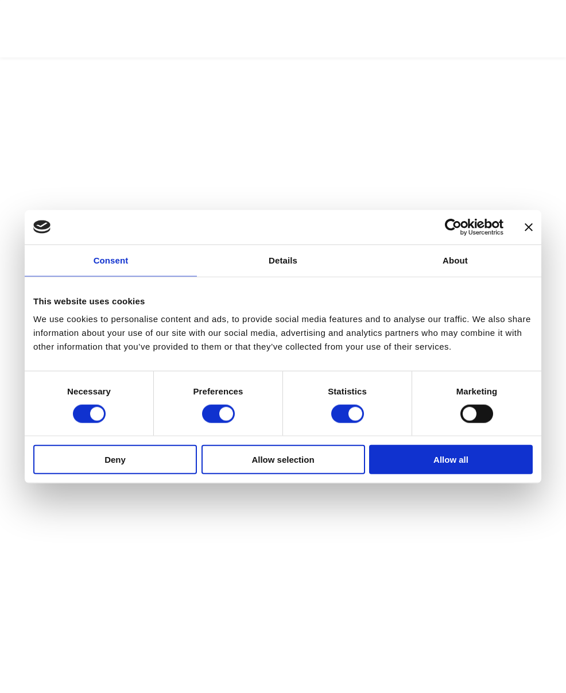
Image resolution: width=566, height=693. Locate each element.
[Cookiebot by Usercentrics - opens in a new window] (453, 226)
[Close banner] (529, 227)
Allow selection (282, 459)
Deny (115, 459)
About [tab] (455, 260)
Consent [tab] (111, 260)
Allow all (450, 459)
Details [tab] (283, 260)
